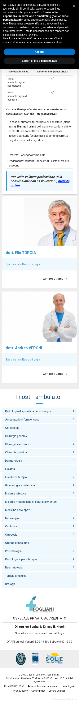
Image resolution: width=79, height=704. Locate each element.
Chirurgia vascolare (39, 444)
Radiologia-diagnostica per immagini (39, 411)
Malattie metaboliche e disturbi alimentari (39, 501)
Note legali (68, 686)
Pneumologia (39, 551)
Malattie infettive (39, 493)
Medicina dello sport (39, 510)
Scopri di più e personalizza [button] (39, 60)
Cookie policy (38, 690)
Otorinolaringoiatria (39, 543)
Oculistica (39, 526)
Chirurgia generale (39, 436)
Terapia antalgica (39, 575)
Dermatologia (39, 460)
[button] (74, 6)
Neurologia (39, 518)
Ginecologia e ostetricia (39, 485)
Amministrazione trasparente (43, 686)
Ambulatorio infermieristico (39, 419)
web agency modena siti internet (64, 699)
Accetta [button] (39, 51)
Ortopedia (39, 534)
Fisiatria (39, 469)
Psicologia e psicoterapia (39, 559)
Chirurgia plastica (39, 452)
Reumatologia (39, 567)
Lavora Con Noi (57, 690)
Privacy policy (20, 690)
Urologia (39, 584)
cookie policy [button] (58, 19)
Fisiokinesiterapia (39, 477)
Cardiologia (39, 428)
